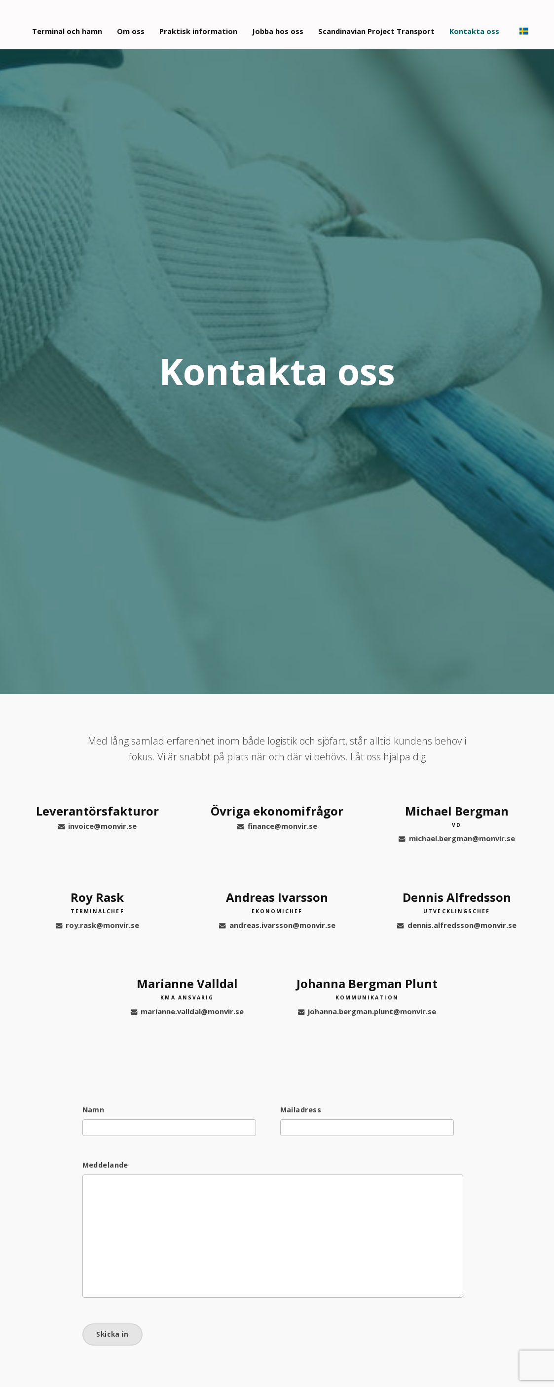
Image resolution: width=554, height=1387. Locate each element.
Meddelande (105, 1165)
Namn (93, 1109)
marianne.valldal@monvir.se (187, 1011)
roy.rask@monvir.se (97, 925)
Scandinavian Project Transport (385, 24)
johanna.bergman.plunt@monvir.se (367, 1011)
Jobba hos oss (284, 24)
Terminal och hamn (68, 24)
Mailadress (300, 1109)
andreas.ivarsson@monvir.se (277, 925)
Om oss (134, 24)
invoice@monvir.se (97, 825)
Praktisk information (202, 24)
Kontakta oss (486, 24)
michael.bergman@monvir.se (456, 838)
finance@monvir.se (277, 825)
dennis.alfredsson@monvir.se (456, 925)
